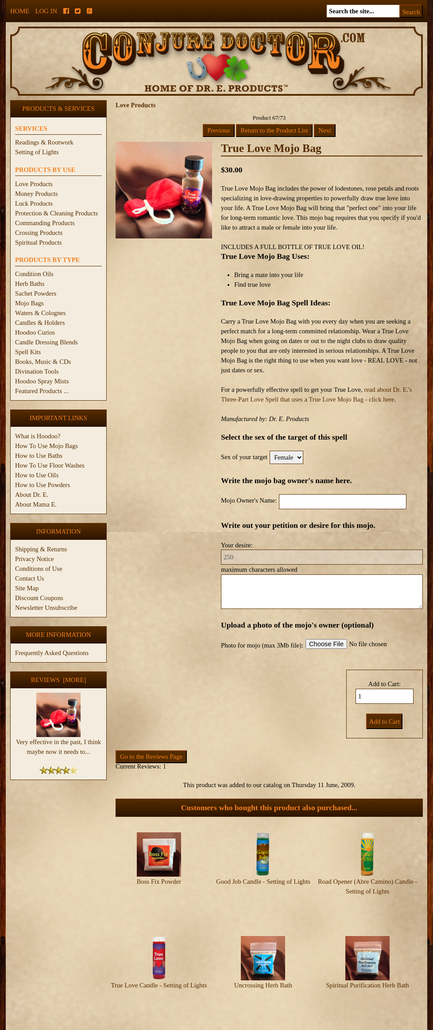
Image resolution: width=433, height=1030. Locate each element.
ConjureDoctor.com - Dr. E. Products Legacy (161, 1025)
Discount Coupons (39, 597)
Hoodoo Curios (35, 332)
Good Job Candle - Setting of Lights (263, 881)
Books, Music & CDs (43, 361)
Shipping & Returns (41, 549)
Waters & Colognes (40, 312)
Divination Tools (36, 371)
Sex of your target (244, 456)
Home (19, 11)
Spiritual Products (38, 242)
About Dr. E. (31, 494)
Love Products (34, 183)
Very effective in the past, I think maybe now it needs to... (58, 743)
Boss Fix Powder (159, 881)
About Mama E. (36, 504)
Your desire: (236, 545)
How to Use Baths (38, 455)
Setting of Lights (37, 152)
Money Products (36, 193)
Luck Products (34, 203)
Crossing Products (38, 232)
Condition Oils (34, 273)
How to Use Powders (42, 484)
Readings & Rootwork (44, 142)
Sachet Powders (35, 293)
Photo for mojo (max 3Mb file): (262, 645)
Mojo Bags (29, 303)
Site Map (27, 588)
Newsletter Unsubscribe (46, 607)
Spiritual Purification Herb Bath (367, 958)
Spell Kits (28, 351)
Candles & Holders (40, 322)
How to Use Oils (36, 475)
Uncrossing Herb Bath (263, 958)
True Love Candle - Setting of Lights (159, 958)
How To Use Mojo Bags (46, 445)
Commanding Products (45, 222)
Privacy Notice (34, 558)
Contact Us (29, 578)
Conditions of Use (38, 568)
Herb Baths (29, 283)
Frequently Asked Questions (52, 652)
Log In (46, 11)
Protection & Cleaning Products (56, 213)
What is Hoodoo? (38, 436)
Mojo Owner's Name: (249, 500)
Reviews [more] (58, 679)
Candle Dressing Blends (46, 342)
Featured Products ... (42, 390)
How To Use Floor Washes (50, 465)
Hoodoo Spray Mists (42, 381)
